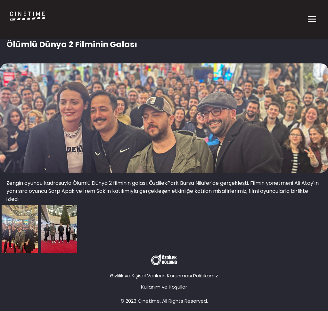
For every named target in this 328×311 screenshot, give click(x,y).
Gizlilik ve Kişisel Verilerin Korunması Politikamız (164, 275)
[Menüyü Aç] (312, 16)
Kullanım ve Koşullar (164, 286)
